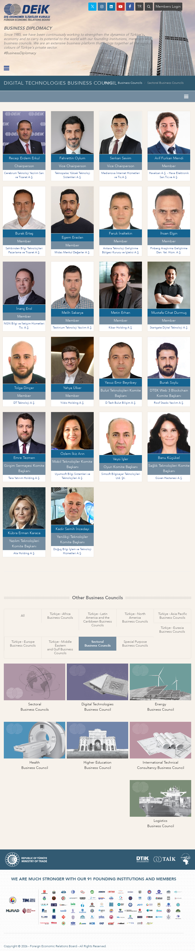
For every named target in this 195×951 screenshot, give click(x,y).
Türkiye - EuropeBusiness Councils (23, 643)
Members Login (168, 6)
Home (108, 83)
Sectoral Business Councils (165, 83)
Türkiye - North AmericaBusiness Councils (135, 618)
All (23, 615)
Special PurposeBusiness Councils (135, 643)
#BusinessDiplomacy (20, 53)
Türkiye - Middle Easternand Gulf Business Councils (60, 647)
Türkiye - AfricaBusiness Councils (60, 616)
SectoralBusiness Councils (98, 643)
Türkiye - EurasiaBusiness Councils (172, 630)
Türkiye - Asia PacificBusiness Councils (172, 616)
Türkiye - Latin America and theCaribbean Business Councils (97, 620)
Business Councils (130, 83)
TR (139, 6)
